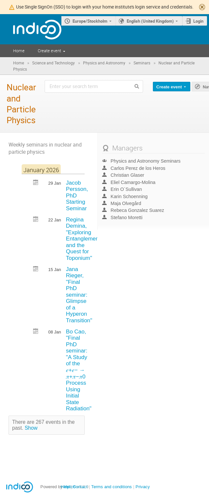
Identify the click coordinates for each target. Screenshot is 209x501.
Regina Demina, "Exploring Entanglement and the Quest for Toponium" (83, 238)
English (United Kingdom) (150, 21)
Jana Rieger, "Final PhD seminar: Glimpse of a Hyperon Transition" (79, 295)
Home (19, 51)
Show (31, 428)
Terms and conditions (111, 487)
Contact (80, 487)
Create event (49, 51)
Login (198, 21)
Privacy (143, 487)
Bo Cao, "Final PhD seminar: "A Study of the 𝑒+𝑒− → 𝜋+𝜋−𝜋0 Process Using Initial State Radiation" (79, 370)
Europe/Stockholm (90, 21)
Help (65, 487)
